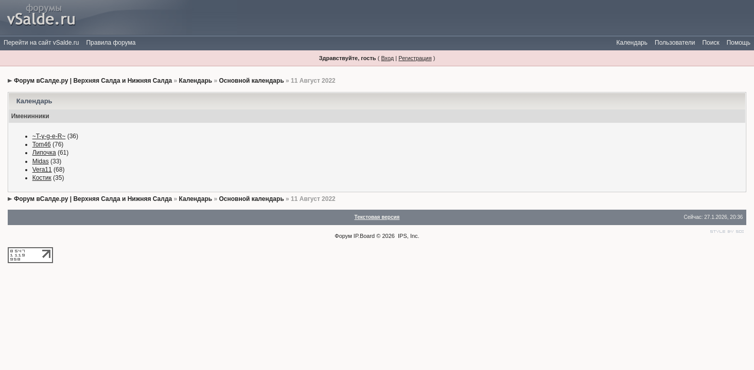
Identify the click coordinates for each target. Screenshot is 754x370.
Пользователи (675, 42)
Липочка (44, 152)
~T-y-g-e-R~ (49, 136)
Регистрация (414, 58)
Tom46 (41, 144)
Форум (343, 236)
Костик (41, 177)
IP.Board (364, 236)
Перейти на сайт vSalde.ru (41, 42)
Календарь (631, 42)
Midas (40, 161)
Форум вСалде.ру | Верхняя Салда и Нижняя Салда (93, 80)
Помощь (738, 42)
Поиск (710, 42)
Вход (387, 58)
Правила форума (110, 42)
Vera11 (42, 169)
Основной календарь (251, 80)
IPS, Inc (408, 236)
